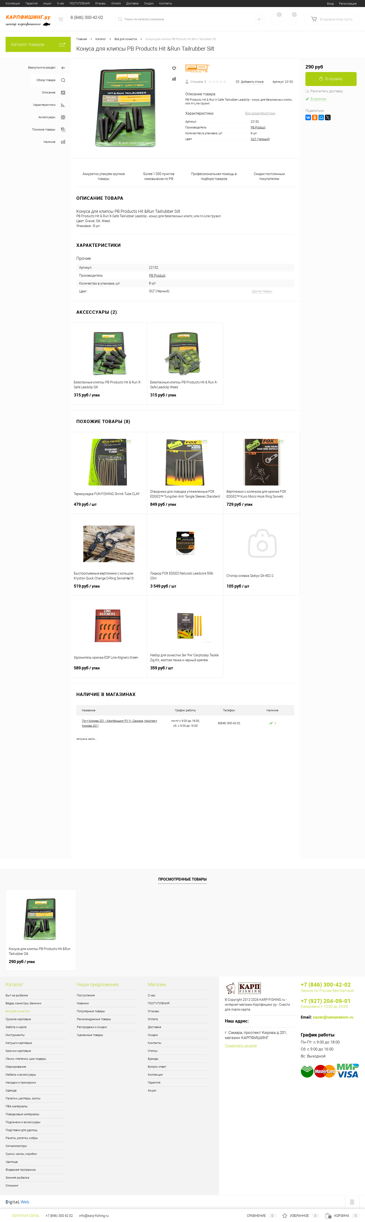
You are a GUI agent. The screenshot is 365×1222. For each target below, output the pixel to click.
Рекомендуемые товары (94, 1019)
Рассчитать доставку (324, 91)
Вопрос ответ (165, 3)
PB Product (258, 127)
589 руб (109, 670)
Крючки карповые (18, 1051)
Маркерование (16, 1066)
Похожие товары (48, 129)
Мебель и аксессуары (21, 1074)
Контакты (114, 3)
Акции (152, 1090)
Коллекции (155, 1074)
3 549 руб (185, 589)
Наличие (54, 142)
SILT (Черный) (260, 139)
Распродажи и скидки (92, 1027)
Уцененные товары (90, 1035)
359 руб (185, 670)
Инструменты (15, 1035)
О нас (9, 3)
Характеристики (49, 105)
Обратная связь (22, 1216)
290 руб (22, 961)
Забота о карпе (16, 1027)
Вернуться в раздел (46, 68)
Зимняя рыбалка (17, 1177)
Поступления (86, 995)
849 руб (185, 507)
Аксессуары (51, 117)
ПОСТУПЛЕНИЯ (28, 3)
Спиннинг (12, 1185)
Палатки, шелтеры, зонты (23, 1098)
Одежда (11, 1090)
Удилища (12, 1161)
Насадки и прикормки (21, 1082)
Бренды (146, 3)
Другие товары (262, 291)
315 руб (109, 397)
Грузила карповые (18, 1019)
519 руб (109, 589)
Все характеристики (260, 113)
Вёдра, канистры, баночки (23, 1003)
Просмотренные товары (182, 879)
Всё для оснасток (18, 1011)
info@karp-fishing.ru (94, 1216)
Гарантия (154, 1082)
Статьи (130, 3)
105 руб (261, 589)
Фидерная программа (21, 1169)
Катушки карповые (19, 1043)
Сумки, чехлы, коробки (21, 1154)
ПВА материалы (17, 1106)
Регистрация (348, 3)
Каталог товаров (38, 44)
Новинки (83, 1003)
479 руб (109, 507)
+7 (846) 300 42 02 (59, 1216)
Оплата (64, 3)
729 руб (261, 507)
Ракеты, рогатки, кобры (22, 1138)
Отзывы (49, 3)
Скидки (97, 3)
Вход (330, 3)
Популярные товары (91, 1011)
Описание (53, 92)
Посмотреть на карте (241, 1045)
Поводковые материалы (22, 1114)
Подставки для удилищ (21, 1130)
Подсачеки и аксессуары (23, 1122)
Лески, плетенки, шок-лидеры (26, 1058)
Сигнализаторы (16, 1146)
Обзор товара (51, 80)
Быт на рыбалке (17, 995)
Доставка (81, 3)
